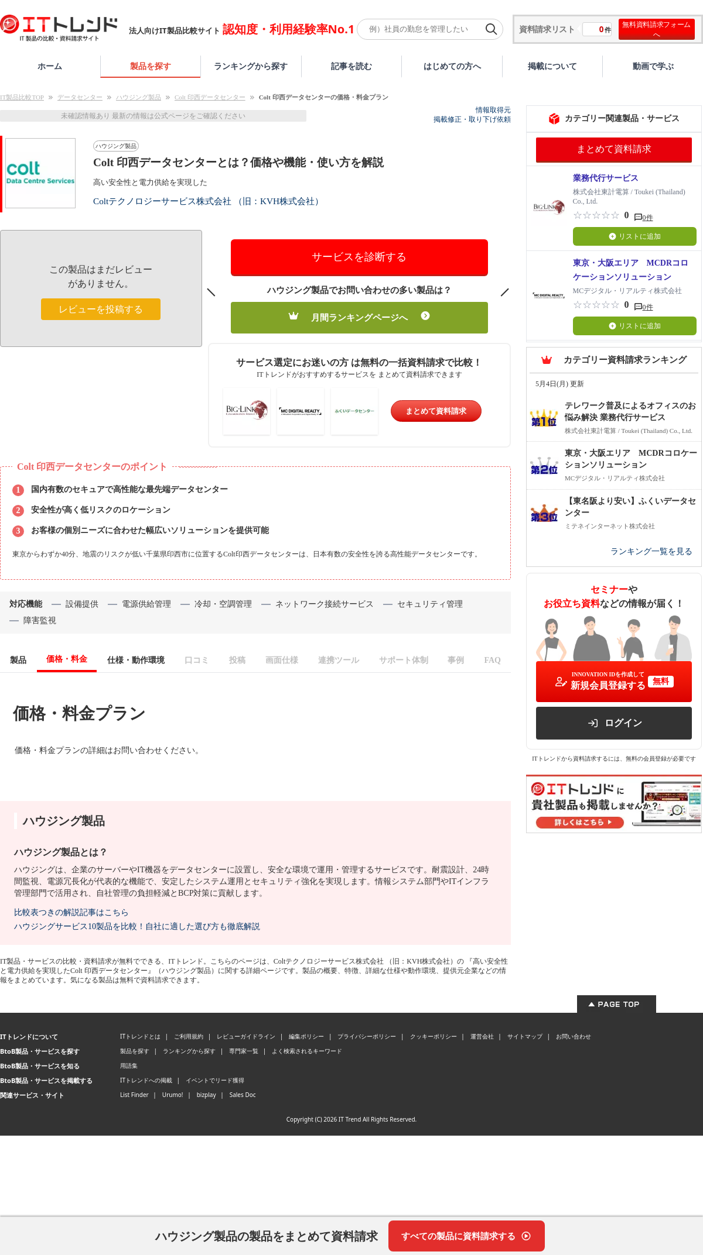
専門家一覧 (243, 1051)
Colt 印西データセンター (210, 97)
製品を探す (150, 65)
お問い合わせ (573, 1036)
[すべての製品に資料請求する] (466, 1235)
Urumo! (172, 1095)
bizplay (206, 1095)
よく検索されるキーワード (307, 1051)
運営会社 (482, 1036)
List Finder (134, 1095)
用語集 (129, 1065)
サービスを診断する (359, 257)
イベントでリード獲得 (215, 1080)
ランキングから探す (251, 65)
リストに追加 (635, 236)
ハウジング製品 (138, 97)
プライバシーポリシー (366, 1036)
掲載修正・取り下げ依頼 (472, 119)
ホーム (49, 65)
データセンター (80, 97)
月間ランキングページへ (359, 316)
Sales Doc (243, 1095)
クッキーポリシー (433, 1036)
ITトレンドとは (140, 1036)
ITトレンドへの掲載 (146, 1080)
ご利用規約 (188, 1036)
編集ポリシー (306, 1036)
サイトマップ (524, 1036)
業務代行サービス (606, 178)
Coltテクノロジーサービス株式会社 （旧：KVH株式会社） (208, 201)
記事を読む (351, 65)
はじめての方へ (452, 65)
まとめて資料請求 (435, 411)
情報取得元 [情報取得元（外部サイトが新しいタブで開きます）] (493, 110)
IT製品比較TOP (22, 97)
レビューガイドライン (246, 1036)
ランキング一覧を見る (651, 551)
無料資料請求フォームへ (656, 29)
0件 (648, 218)
